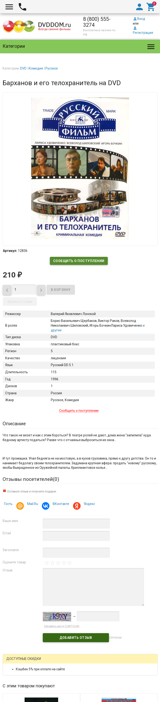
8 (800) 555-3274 (97, 22)
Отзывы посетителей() (31, 479)
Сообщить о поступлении (78, 261)
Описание (14, 423)
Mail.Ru (32, 504)
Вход (139, 19)
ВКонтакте (60, 504)
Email (7, 533)
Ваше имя (10, 521)
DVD (23, 68)
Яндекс (88, 504)
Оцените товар (14, 562)
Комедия (36, 68)
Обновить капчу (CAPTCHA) (61, 626)
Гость (8, 504)
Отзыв (8, 570)
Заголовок (11, 550)
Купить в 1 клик (20, 301)
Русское (51, 68)
